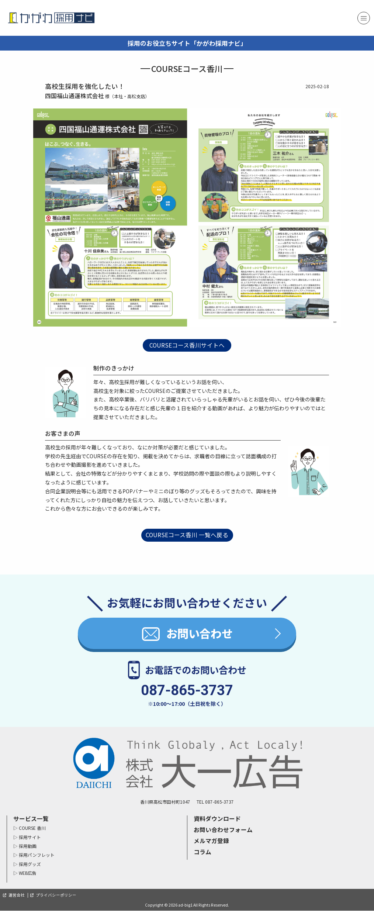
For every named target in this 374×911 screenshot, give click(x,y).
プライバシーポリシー (56, 895)
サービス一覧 (31, 819)
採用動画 (28, 846)
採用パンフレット (37, 855)
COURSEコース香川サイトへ (187, 345)
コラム (202, 852)
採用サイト (30, 837)
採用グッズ (30, 864)
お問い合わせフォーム (223, 830)
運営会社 (16, 895)
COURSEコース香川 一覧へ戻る (187, 535)
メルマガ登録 (211, 841)
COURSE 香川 (32, 828)
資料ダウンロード (217, 819)
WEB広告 (28, 873)
